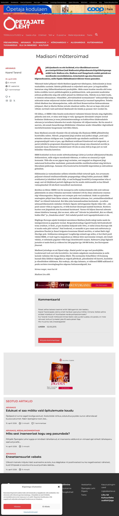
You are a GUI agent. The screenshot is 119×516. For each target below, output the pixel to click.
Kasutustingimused (30, 512)
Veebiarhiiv (86, 485)
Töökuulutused (12, 35)
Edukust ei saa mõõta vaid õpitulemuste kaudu (39, 410)
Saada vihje (31, 35)
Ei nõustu (46, 506)
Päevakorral (11, 42)
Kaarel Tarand (13, 72)
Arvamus (10, 68)
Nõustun (17, 506)
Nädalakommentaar (28, 430)
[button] (59, 487)
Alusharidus (78, 42)
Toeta (89, 35)
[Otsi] (96, 34)
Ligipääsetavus (108, 491)
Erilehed (42, 35)
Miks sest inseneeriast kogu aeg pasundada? (38, 433)
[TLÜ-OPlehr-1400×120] (74, 285)
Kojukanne (66, 488)
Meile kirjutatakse (76, 35)
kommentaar (12, 90)
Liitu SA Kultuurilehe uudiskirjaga (107, 498)
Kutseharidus (95, 42)
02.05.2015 (51, 327)
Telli (50, 35)
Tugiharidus (10, 45)
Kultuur (43, 45)
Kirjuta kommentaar (50, 340)
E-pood (60, 35)
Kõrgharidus (58, 42)
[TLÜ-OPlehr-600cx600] (59, 374)
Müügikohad (67, 492)
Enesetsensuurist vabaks (23, 456)
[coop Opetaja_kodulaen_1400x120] (60, 9)
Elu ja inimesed (28, 45)
